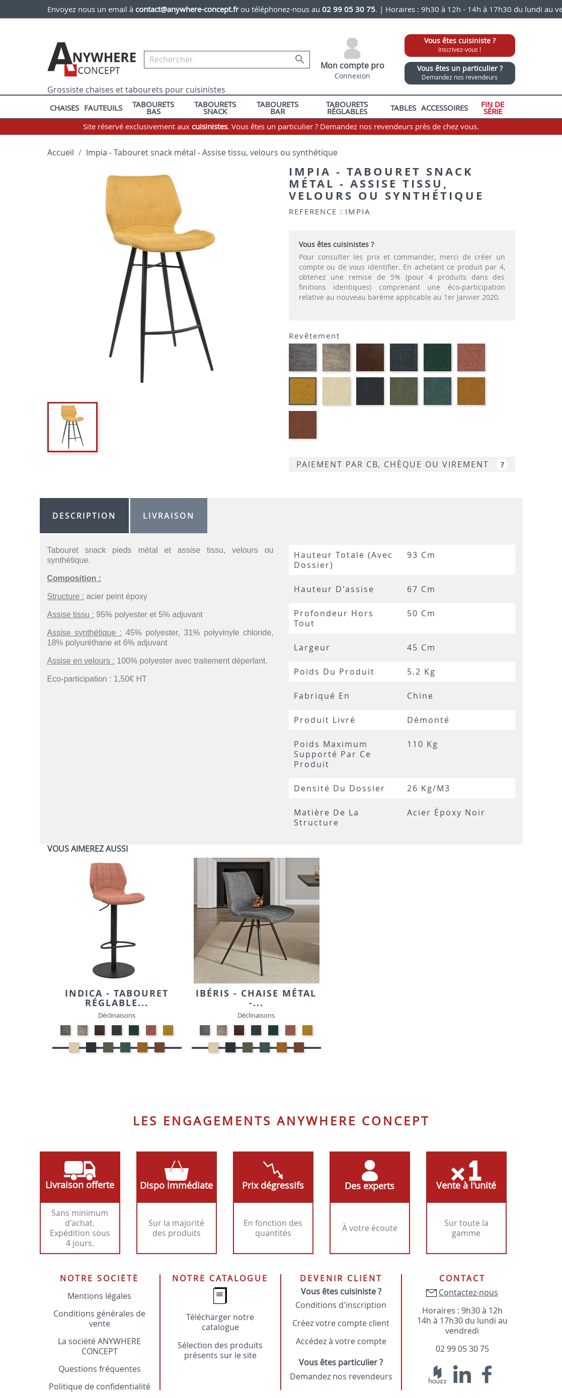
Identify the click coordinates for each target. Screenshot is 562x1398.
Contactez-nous (468, 1292)
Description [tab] (84, 515)
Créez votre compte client (340, 1323)
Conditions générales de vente (99, 1318)
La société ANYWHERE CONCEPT (99, 1346)
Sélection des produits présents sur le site (220, 1350)
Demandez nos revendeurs (341, 1376)
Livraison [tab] (169, 515)
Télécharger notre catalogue (220, 1322)
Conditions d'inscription (340, 1305)
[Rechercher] (227, 59)
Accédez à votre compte (341, 1341)
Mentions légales (99, 1295)
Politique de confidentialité (99, 1386)
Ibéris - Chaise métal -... (256, 998)
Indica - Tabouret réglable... (117, 998)
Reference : (316, 211)
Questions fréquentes (99, 1368)
